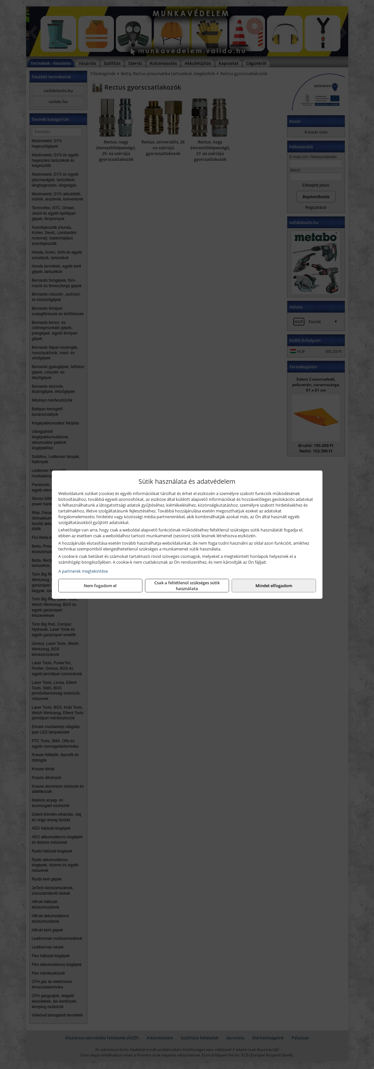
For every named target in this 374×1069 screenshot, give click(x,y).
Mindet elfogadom (273, 585)
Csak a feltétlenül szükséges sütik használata (187, 585)
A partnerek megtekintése (83, 571)
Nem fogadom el (100, 585)
